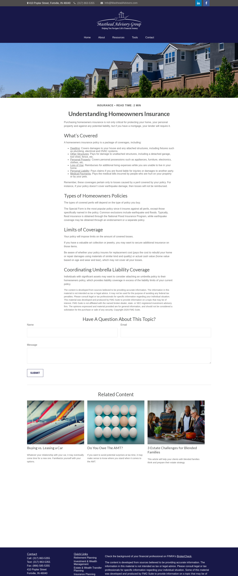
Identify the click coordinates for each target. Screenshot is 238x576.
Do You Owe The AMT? (105, 448)
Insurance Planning (84, 574)
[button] (87, 37)
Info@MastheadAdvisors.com (119, 3)
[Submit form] (35, 373)
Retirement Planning (85, 557)
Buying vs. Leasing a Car (45, 448)
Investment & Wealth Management (85, 562)
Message (32, 344)
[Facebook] (206, 3)
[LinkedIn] (198, 3)
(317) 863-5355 (84, 3)
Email (124, 324)
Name (30, 324)
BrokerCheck (184, 556)
